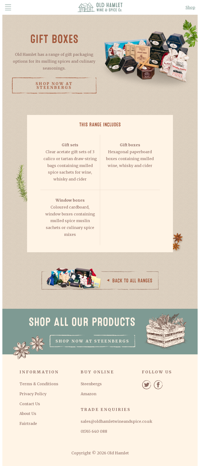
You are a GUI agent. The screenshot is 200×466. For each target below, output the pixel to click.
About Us (27, 413)
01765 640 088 (94, 431)
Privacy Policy (33, 393)
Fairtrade (28, 423)
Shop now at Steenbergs (54, 85)
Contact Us (29, 403)
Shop (190, 7)
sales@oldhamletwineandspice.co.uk (116, 421)
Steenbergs (91, 383)
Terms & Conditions (38, 383)
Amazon (88, 393)
